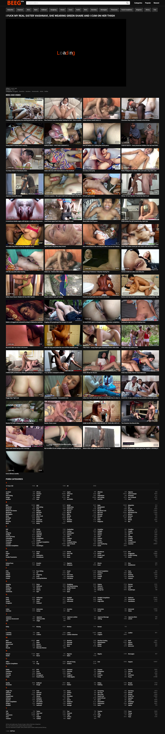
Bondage (8, 518)
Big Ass (69, 510)
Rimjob (130, 683)
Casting (69, 531)
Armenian (131, 495)
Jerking (100, 619)
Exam (99, 565)
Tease (130, 711)
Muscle (8, 648)
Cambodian (70, 529)
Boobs (38, 518)
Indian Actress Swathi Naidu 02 (92, 120)
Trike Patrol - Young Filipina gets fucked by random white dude (101, 347)
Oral (99, 662)
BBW (37, 505)
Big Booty (8, 512)
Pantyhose (9, 671)
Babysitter (10, 10)
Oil (37, 662)
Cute (68, 545)
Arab (68, 495)
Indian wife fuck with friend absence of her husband (59, 171)
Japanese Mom (132, 617)
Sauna (70, 10)
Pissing (38, 673)
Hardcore (130, 597)
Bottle (130, 518)
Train (129, 717)
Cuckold (8, 544)
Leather (130, 633)
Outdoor (69, 663)
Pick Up (130, 671)
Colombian (9, 538)
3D (37, 486)
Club (68, 536)
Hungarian (9, 603)
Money (99, 646)
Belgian (38, 510)
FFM (7, 571)
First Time (70, 574)
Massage (69, 642)
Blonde (69, 516)
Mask (38, 642)
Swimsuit (39, 705)
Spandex (130, 698)
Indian (46, 91)
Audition (8, 499)
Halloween (39, 597)
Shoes (69, 694)
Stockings (131, 701)
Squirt (130, 700)
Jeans (68, 619)
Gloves (38, 588)
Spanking (39, 700)
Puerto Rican (40, 677)
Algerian (130, 492)
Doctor (99, 553)
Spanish (8, 700)
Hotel (37, 601)
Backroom (9, 507)
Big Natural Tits (132, 512)
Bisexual (100, 514)
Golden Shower (71, 588)
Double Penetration (11, 557)
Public (7, 677)
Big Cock (100, 512)
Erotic (7, 565)
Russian (130, 685)
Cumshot (21, 91)
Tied (37, 715)
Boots (68, 518)
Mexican (69, 644)
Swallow (130, 703)
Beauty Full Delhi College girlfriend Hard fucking (19, 423)
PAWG (7, 669)
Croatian (100, 542)
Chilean (100, 533)
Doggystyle (131, 553)
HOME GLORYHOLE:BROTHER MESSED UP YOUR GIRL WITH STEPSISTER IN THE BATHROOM (102, 423)
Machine (69, 640)
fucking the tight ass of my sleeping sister (133, 322)
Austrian (100, 499)
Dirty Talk (69, 553)
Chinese (130, 533)
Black (7, 516)
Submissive (101, 703)
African (38, 492)
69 (67, 486)
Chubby (8, 535)
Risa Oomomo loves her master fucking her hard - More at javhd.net (63, 120)
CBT (7, 529)
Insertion (69, 609)
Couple (69, 540)
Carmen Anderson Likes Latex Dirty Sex (132, 272)
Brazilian (69, 519)
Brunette (8, 521)
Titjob (99, 715)
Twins (68, 718)
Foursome (131, 576)
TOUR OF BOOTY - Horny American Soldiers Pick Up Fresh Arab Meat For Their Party (140, 145)
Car (7, 531)
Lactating (8, 633)
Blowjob (100, 516)
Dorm (68, 555)
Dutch (130, 557)
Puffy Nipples (71, 677)
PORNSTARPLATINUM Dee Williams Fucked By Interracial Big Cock (25, 372)
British (130, 519)
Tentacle (69, 713)
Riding (99, 683)
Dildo (37, 553)
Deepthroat (101, 551)
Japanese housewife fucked (14, 196)
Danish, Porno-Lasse (50, 423)
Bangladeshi (101, 507)
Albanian (100, 492)
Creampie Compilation (42, 542)
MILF (7, 640)
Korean (100, 626)
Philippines (101, 671)
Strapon (8, 703)
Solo (68, 698)
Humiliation (131, 601)
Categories (138, 3)
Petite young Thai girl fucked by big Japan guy (134, 221)
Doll (7, 555)
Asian (41, 91)
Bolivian (130, 516)
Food (37, 576)
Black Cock (39, 516)
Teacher (100, 711)
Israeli (99, 611)
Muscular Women (41, 648)
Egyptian (69, 563)
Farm (129, 571)
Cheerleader (70, 533)
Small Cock (101, 696)
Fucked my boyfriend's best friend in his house (96, 297)
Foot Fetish (70, 576)
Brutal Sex (39, 521)
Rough (38, 685)
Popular (148, 3)
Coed (99, 536)
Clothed (38, 536)
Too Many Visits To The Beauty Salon (16, 171)
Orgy (37, 663)
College (130, 536)
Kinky (7, 626)
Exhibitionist (131, 565)
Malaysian (9, 642)
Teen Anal (39, 713)
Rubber (69, 685)
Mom (85, 10)
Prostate (100, 675)
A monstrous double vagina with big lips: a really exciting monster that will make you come (25, 221)
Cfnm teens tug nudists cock (129, 347)
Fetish (130, 573)
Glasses (130, 586)
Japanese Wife (40, 619)
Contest (100, 538)
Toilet (129, 715)
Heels (7, 599)
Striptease (39, 703)
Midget (100, 644)
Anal (99, 494)
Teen (7, 713)
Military (130, 644)
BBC (7, 505)
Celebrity (8, 533)
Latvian (100, 633)
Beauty (130, 509)
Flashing (130, 574)
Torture (69, 717)
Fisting (99, 574)
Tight (68, 715)
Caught (130, 531)
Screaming (101, 691)
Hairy (7, 597)
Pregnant (69, 675)
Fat (37, 573)
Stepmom (20, 10)
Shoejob (38, 694)
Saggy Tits (9, 691)
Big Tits (38, 514)
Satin (37, 691)
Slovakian (69, 696)
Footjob (100, 576)
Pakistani (69, 669)
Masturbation (101, 642)
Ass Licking (101, 497)
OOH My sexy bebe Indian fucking (15, 272)
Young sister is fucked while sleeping (16, 145)
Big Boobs (131, 510)
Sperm (69, 700)
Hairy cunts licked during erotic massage (17, 448)
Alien (7, 494)
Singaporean (9, 696)
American (69, 494)
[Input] (78, 3)
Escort (38, 565)
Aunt (37, 499)
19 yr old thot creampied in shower (54, 372)
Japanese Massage (103, 617)
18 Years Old (9, 486)
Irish (68, 611)
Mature (130, 642)
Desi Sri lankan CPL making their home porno (96, 145)
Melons (38, 644)
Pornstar (8, 675)
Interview (8, 611)
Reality (8, 683)
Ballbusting (70, 507)
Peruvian (69, 671)
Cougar (38, 540)
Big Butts (39, 512)
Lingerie (100, 634)
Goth (129, 588)
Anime (38, 495)
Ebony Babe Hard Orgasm (90, 221)
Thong (130, 713)
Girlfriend (39, 586)
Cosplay (130, 538)
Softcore (8, 698)
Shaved (130, 692)
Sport (99, 700)
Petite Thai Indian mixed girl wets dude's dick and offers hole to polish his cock (140, 246)
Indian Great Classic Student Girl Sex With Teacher (20, 297)
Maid (129, 640)
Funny (99, 578)
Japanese (39, 617)
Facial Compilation (126, 10)
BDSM (68, 505)
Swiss (99, 705)
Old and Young (71, 662)
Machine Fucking (102, 640)
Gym (37, 591)
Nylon (35, 10)
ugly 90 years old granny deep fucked (55, 246)
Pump (99, 677)
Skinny (148, 10)
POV (37, 669)
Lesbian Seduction (72, 634)
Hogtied (100, 599)
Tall (7, 711)
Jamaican (8, 617)
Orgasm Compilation (12, 663)
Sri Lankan (39, 701)
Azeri (129, 499)
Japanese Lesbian (72, 617)
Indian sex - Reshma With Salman (54, 272)
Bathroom (70, 509)
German (130, 584)
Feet (155, 10)
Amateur (28, 91)
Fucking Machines (41, 578)
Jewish (130, 619)
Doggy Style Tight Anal (12, 398)
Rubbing (100, 685)
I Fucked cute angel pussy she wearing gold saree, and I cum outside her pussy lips (25, 120)
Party (37, 671)
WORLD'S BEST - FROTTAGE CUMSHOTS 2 (56, 145)
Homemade (35, 91)
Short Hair (100, 694)
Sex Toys (100, 692)
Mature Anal (9, 644)
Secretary (94, 10)
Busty (38, 523)
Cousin (99, 540)
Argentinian (101, 495)
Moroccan (131, 646)
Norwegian (104, 10)
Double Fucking (132, 555)
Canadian (131, 529)
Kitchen (69, 626)
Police (69, 673)
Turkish (38, 718)
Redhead (44, 10)
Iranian (38, 611)
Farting (8, 573)
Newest (156, 3)
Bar (129, 507)
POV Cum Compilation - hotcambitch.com (56, 398)
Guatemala (9, 591)
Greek (68, 590)
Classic (62, 10)
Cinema (69, 535)
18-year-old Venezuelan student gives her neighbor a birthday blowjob (140, 448)
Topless (38, 717)
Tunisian (8, 718)
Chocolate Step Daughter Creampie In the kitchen (135, 120)
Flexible (8, 576)
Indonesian (39, 609)
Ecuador (38, 563)
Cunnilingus (39, 545)
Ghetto (8, 586)
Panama (100, 669)
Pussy (130, 677)
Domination (39, 555)
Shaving (8, 694)
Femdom (100, 573)
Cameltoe (100, 529)
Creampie (8, 542)
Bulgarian (139, 10)
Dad (7, 551)
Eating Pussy (9, 563)
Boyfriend (39, 519)
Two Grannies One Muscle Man (130, 423)
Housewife (70, 601)
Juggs (38, 620)
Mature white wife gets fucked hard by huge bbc (96, 448)
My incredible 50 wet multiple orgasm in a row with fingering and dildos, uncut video (63, 448)
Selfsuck (38, 692)
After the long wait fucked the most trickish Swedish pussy (61, 347)
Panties (130, 669)
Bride (99, 519)
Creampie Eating (71, 542)
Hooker (8, 601)
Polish (99, 673)
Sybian (130, 705)
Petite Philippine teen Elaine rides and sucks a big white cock (138, 171)
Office (7, 662)
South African (101, 698)
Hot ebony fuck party (89, 171)
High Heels (70, 599)
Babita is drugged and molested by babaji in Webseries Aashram (24, 322)
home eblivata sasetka (12, 473)
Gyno (68, 591)
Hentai (38, 599)
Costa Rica (9, 540)
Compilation (39, 538)
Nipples (100, 654)
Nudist (78, 10)
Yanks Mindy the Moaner (90, 372)
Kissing (38, 626)
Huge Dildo (101, 601)
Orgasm (130, 662)
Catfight (100, 531)
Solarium (39, 698)
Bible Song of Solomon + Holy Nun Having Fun (96, 272)
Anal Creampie (132, 494)
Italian (130, 611)
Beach (99, 509)
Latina (68, 633)
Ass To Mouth (132, 497)
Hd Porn (12, 731)
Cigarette (39, 535)
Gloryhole (8, 588)
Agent (68, 492)
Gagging (8, 584)
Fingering (39, 574)
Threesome (114, 10)
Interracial (131, 609)
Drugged (15, 91)
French (8, 578)
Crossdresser (132, 542)
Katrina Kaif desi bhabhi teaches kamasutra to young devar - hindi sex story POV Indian (140, 297)
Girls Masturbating (72, 586)
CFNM (38, 529)
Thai (99, 713)
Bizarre (130, 514)
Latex (38, 633)
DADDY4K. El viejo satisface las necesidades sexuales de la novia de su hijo (140, 398)
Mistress (38, 646)
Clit (129, 535)
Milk (7, 646)
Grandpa (8, 590)
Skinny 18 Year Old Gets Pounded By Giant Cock (135, 196)
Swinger (69, 705)
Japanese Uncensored (12, 619)
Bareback (8, 509)
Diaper (8, 553)
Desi (129, 551)
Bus (129, 521)
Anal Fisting (9, 495)
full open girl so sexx (89, 196)
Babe (99, 505)
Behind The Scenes (11, 510)
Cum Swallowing (102, 544)
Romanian (9, 685)
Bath (37, 509)
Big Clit (69, 512)
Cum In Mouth (71, 544)
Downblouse (39, 557)
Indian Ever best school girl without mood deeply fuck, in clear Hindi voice (102, 398)
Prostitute (131, 675)
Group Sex (100, 590)
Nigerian (69, 654)
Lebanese (8, 634)
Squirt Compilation (11, 701)
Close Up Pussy (10, 536)
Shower (130, 694)
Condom (69, 538)
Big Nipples (9, 514)
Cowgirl (130, 540)
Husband (39, 603)
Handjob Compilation (104, 597)
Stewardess (101, 701)
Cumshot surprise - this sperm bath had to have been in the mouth (63, 196)
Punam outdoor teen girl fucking (53, 297)
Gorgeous (100, 588)
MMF (37, 640)
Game (38, 584)
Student (69, 703)
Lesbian (38, 634)
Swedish (8, 705)
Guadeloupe (131, 590)
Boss (99, 518)
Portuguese (39, 675)
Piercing (8, 673)
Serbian (69, 692)
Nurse (38, 655)
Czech (99, 545)
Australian (70, 499)
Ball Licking (39, 507)
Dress (68, 557)
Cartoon (38, 531)
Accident (8, 492)
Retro (28, 10)
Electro (100, 563)
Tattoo (38, 711)
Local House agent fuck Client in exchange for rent (58, 221)
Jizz (7, 620)
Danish (69, 551)
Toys (99, 717)
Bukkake (69, 521)
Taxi (68, 711)
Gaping (100, 584)
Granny (38, 590)
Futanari (130, 578)
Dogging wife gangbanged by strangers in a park (58, 322)
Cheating (39, 533)
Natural (8, 654)
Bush (7, 523)
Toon (7, 717)
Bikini (68, 514)
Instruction (101, 609)
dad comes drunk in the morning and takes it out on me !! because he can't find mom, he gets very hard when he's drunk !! (102, 246)
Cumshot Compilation (12, 545)
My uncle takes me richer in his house (16, 347)
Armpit (8, 497)
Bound (8, 519)
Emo (129, 563)
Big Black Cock (102, 510)
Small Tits (131, 696)
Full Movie (70, 578)
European (69, 565)
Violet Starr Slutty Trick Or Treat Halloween (133, 372)
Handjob (69, 597)
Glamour (100, 586)
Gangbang (53, 10)
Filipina (8, 574)
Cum (37, 544)
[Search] (127, 3)
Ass (68, 497)
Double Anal (101, 555)
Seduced (8, 692)
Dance (38, 551)
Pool (129, 673)
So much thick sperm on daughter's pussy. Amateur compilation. (101, 322)
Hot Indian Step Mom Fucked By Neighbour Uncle (20, 246)
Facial (68, 571)
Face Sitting (39, 571)
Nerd (37, 654)
